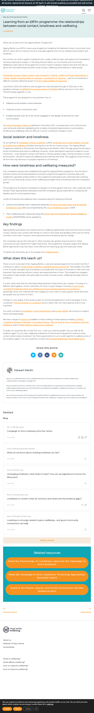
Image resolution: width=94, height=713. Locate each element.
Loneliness (8, 31)
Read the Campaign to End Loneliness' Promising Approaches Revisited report (47, 576)
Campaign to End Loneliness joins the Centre (29, 431)
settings (50, 704)
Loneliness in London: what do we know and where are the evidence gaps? (44, 499)
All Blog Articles (47, 540)
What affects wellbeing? (14, 662)
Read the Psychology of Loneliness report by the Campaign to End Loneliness (47, 563)
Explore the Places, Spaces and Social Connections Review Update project (47, 589)
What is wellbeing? (11, 659)
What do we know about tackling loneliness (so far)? (33, 452)
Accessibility (8, 647)
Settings (28, 709)
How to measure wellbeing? (15, 666)
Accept (7, 709)
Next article (86, 610)
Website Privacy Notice (13, 643)
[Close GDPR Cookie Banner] (36, 709)
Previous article (10, 610)
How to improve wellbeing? (15, 669)
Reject (17, 709)
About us (7, 640)
